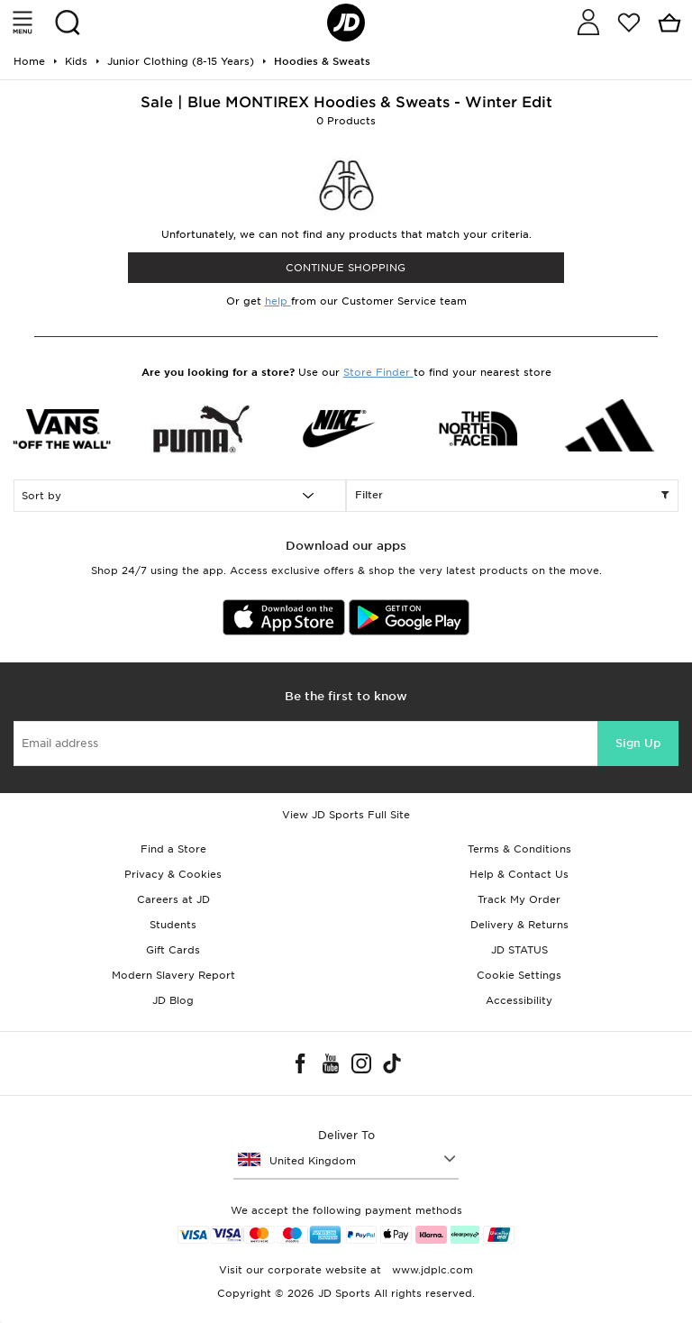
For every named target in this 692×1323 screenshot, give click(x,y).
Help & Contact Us (519, 874)
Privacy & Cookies (173, 874)
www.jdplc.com (430, 1270)
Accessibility (519, 1000)
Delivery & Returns (519, 924)
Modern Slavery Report (173, 975)
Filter (512, 496)
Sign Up (637, 743)
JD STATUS (519, 950)
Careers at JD (173, 899)
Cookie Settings (519, 975)
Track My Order (519, 899)
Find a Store (173, 849)
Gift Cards (173, 950)
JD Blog (173, 1000)
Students (173, 924)
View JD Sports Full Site (346, 814)
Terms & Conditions (519, 849)
